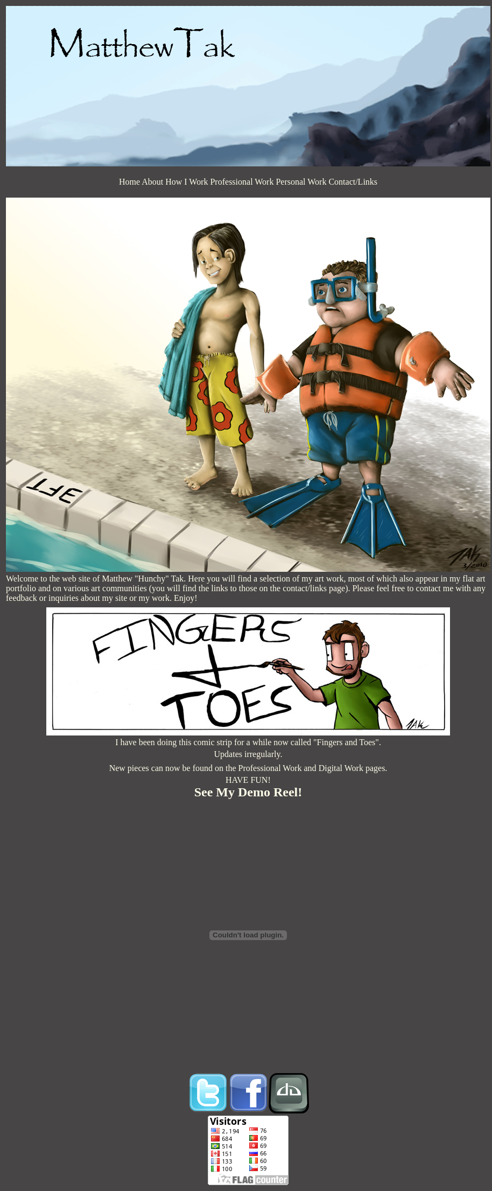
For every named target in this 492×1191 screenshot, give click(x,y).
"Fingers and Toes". (347, 742)
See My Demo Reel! (248, 792)
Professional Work (241, 181)
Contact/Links (352, 181)
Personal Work (301, 181)
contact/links (305, 588)
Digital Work (341, 768)
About (152, 181)
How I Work (186, 181)
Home (129, 181)
